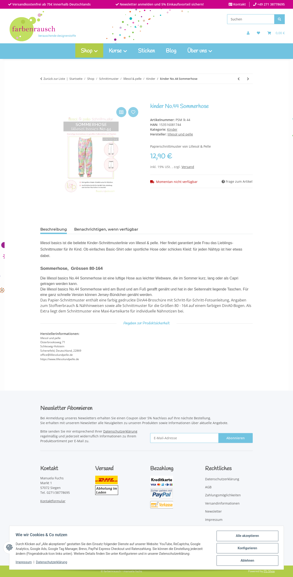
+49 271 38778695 (270, 4)
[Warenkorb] (276, 33)
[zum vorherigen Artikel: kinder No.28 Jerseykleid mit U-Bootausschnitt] (238, 79)
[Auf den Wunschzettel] (133, 112)
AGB (208, 487)
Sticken (146, 51)
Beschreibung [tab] (53, 229)
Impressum (25, 563)
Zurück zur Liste (54, 79)
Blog (171, 51)
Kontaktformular (52, 501)
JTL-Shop (269, 571)
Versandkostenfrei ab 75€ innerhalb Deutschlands (51, 4)
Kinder (172, 129)
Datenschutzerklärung (52, 563)
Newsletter (213, 511)
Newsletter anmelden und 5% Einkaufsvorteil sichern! (161, 4)
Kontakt (239, 4)
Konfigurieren (246, 549)
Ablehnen (246, 561)
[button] (248, 33)
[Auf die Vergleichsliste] (121, 112)
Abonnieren (235, 438)
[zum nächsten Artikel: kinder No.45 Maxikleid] (248, 79)
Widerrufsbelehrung (220, 527)
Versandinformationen (222, 503)
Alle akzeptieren (246, 537)
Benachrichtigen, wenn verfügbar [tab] (106, 229)
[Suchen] (250, 19)
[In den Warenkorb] (44, 100)
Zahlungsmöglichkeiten (223, 495)
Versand (188, 167)
